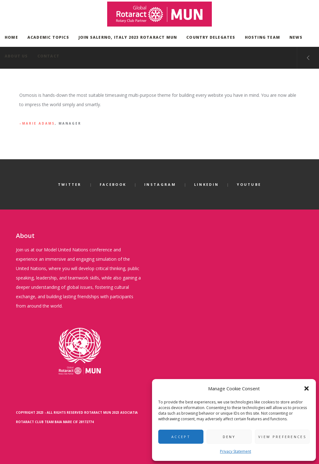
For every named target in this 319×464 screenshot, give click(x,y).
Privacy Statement (235, 451)
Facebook (113, 184)
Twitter (70, 184)
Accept (180, 436)
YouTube (249, 184)
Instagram (160, 184)
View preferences (282, 436)
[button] (306, 388)
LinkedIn (206, 184)
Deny (229, 436)
